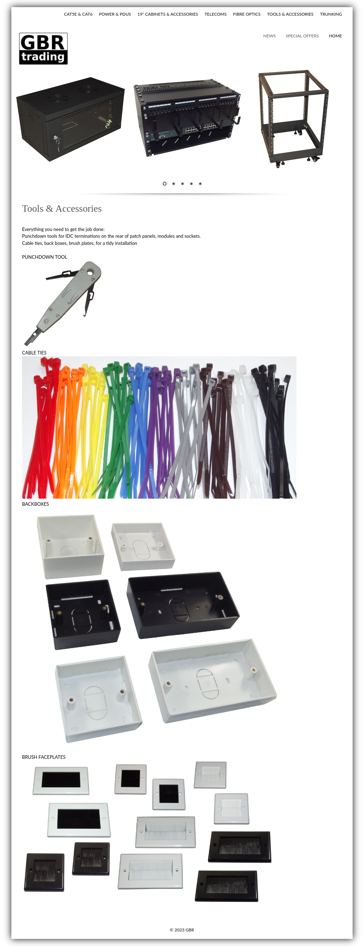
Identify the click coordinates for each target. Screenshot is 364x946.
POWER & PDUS (115, 14)
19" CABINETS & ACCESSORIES (168, 14)
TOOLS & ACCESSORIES (290, 14)
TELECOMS (215, 14)
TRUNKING (331, 14)
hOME (335, 35)
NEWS (269, 35)
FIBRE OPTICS (247, 14)
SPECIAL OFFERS (302, 35)
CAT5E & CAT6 (78, 14)
